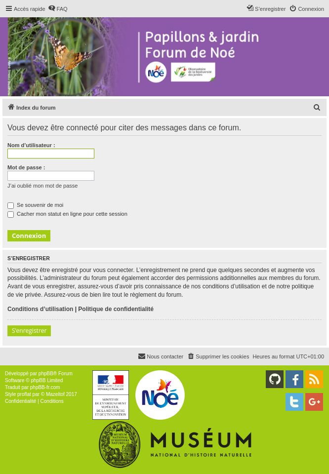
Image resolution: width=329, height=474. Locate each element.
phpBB (46, 373)
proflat (24, 394)
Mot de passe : (26, 167)
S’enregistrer (29, 330)
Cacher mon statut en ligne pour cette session (67, 214)
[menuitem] (58, 9)
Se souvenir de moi (35, 205)
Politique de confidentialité (116, 309)
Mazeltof (55, 394)
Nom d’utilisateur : (31, 145)
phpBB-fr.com (45, 387)
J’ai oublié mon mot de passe (42, 186)
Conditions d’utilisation (40, 309)
